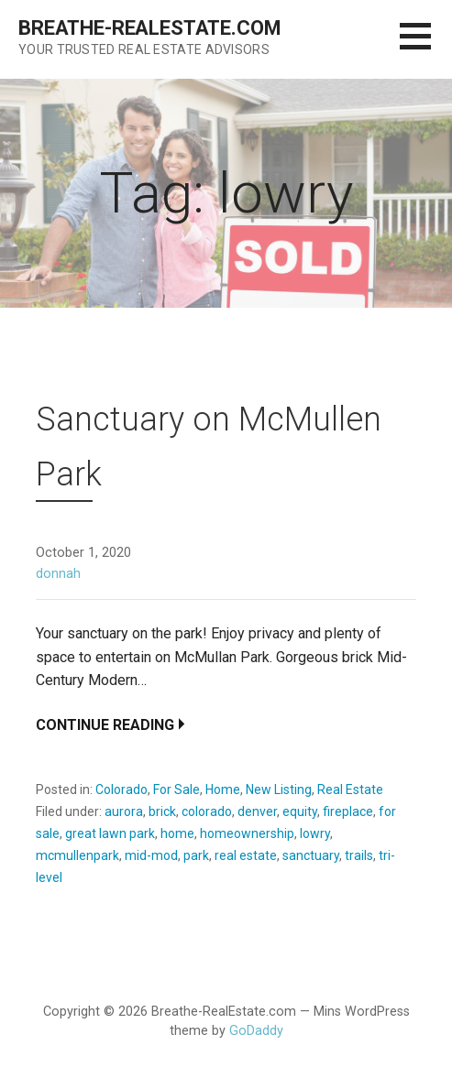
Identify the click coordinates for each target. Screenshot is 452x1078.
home (177, 833)
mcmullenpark (77, 855)
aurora (124, 811)
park (196, 855)
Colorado (121, 789)
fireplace (348, 811)
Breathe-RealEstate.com (149, 27)
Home (222, 789)
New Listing (279, 789)
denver (257, 811)
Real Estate (350, 789)
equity (299, 811)
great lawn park (110, 833)
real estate (246, 855)
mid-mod (151, 855)
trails (359, 855)
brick (162, 811)
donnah (58, 574)
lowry (315, 833)
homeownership (247, 833)
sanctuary (310, 855)
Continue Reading (105, 725)
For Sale (176, 789)
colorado (207, 811)
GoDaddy (256, 1031)
